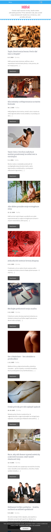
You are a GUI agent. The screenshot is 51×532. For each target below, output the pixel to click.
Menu (10, 2)
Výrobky (17, 57)
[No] (49, 527)
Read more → (14, 71)
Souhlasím (25, 528)
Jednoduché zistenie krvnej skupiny (23, 261)
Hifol (26, 7)
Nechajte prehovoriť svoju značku (22, 309)
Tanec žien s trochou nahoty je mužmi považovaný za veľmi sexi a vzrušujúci (22, 154)
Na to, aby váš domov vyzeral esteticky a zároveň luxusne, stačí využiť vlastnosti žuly (24, 456)
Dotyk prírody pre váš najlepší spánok (24, 407)
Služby (17, 107)
